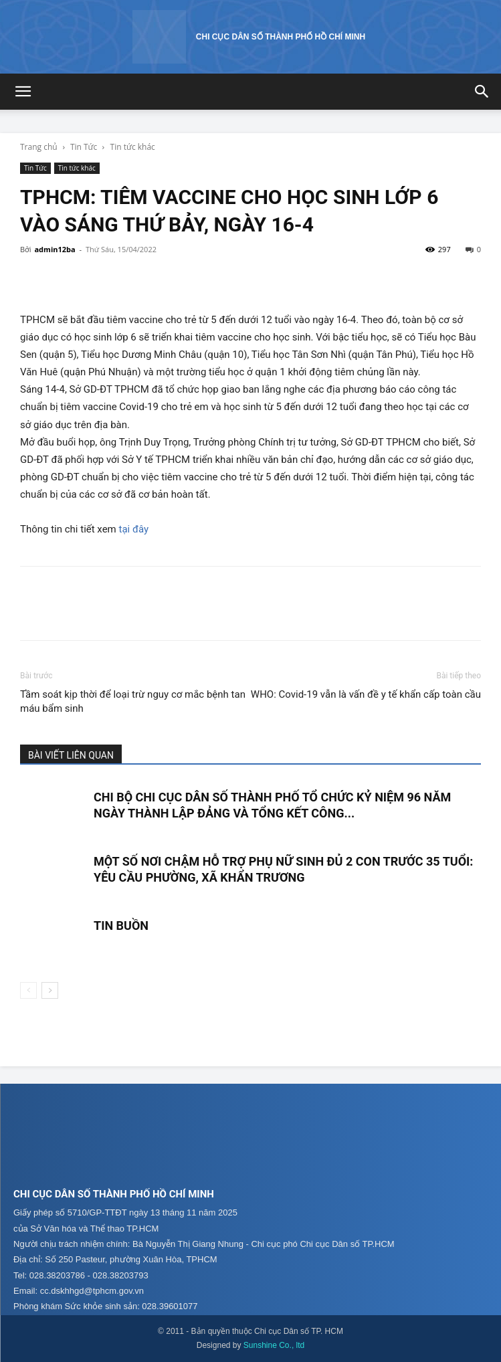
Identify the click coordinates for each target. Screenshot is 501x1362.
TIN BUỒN (121, 925)
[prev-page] (28, 990)
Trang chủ (39, 147)
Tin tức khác (132, 147)
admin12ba (54, 249)
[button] (22, 92)
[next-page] (49, 990)
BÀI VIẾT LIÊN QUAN (71, 755)
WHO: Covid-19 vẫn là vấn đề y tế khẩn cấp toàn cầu (366, 694)
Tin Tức (83, 147)
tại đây (134, 529)
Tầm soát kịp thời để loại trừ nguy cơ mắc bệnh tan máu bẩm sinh (132, 701)
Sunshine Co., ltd (273, 1345)
